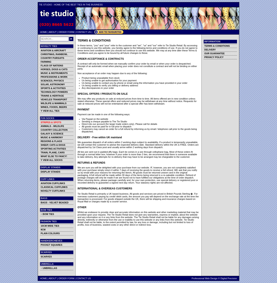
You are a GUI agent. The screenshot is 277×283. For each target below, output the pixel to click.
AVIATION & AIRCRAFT (53, 50)
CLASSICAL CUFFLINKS (54, 187)
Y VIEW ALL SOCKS (51, 160)
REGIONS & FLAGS (51, 141)
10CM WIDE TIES (50, 226)
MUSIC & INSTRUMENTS (54, 73)
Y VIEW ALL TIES (50, 111)
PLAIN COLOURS (50, 233)
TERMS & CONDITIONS (217, 46)
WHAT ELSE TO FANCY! (54, 156)
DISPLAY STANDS (50, 172)
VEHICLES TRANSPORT (54, 99)
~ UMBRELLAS (49, 268)
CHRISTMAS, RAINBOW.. (54, 54)
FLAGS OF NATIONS (52, 65)
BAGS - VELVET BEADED (55, 202)
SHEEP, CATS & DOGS (53, 145)
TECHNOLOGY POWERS (54, 92)
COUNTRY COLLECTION (54, 130)
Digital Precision (228, 278)
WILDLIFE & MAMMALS (53, 103)
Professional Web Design (204, 278)
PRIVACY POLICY (214, 57)
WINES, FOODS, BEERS (54, 107)
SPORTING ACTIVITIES (53, 148)
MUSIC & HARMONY (52, 137)
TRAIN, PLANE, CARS (53, 152)
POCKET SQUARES (51, 245)
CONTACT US (83, 32)
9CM (43, 229)
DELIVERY (210, 49)
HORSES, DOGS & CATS (54, 69)
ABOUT (53, 32)
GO (71, 39)
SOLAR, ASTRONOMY (53, 84)
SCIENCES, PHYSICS (52, 80)
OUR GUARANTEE (214, 53)
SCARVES (46, 256)
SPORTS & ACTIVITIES (53, 88)
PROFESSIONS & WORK (54, 77)
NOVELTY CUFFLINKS (53, 191)
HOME (43, 32)
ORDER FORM (66, 32)
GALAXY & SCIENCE (52, 133)
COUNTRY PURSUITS (52, 58)
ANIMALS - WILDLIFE (52, 126)
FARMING (46, 62)
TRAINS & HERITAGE (52, 95)
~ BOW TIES (47, 214)
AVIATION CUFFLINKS (53, 183)
